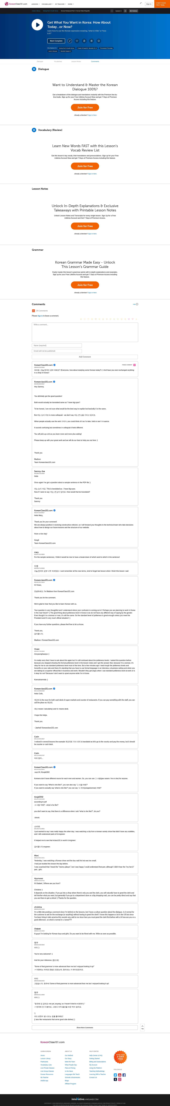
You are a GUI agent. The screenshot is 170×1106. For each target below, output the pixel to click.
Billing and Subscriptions (97, 1058)
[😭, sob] (114, 311)
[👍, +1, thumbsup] (136, 311)
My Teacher (59, 4)
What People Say (71, 1061)
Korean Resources (47, 1071)
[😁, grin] (88, 311)
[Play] (34, 130)
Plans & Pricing (70, 1065)
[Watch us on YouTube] (119, 1071)
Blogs (67, 1077)
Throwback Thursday (106, 48)
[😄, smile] (81, 311)
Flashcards (44, 1058)
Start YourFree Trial (162, 4)
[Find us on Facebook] (124, 1071)
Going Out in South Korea (50, 11)
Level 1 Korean (52, 51)
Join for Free (85, 107)
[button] (141, 4)
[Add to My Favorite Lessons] (77, 41)
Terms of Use (120, 1100)
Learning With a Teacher (97, 1071)
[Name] (57, 342)
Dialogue (40, 61)
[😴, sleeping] (121, 311)
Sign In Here (92, 115)
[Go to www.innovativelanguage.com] (85, 1095)
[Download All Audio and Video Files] (98, 41)
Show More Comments (43, 1024)
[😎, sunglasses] (96, 311)
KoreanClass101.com (98, 1100)
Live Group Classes (47, 1068)
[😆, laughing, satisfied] (103, 311)
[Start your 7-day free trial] (120, 1054)
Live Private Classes (47, 1065)
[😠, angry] (99, 311)
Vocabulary (47, 4)
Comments (95, 61)
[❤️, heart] (132, 311)
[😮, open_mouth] (125, 311)
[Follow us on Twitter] (115, 1071)
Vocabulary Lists (46, 1061)
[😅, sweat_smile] (107, 311)
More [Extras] (70, 4)
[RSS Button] (33, 310)
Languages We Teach (72, 1071)
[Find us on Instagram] (119, 1076)
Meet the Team (70, 1058)
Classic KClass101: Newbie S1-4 (87, 48)
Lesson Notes (76, 61)
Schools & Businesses (72, 1074)
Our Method (69, 1052)
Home (43, 1052)
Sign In (148, 4)
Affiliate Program (70, 1080)
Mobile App (44, 1077)
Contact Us (93, 1074)
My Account (93, 1061)
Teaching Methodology (97, 1068)
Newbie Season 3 (66, 51)
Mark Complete (56, 41)
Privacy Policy (110, 1100)
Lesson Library (36, 11)
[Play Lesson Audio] (37, 24)
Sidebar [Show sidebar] (134, 11)
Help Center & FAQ (95, 1052)
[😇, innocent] (118, 311)
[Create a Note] (84, 41)
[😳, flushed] (85, 311)
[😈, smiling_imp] (129, 311)
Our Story (68, 1055)
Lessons (34, 4)
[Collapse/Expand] (85, 304)
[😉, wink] (110, 311)
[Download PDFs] (91, 41)
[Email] (57, 348)
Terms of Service (107, 1102)
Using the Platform (95, 1065)
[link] (125, 10)
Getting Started (94, 1055)
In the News (69, 1068)
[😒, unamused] (92, 311)
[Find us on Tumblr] (115, 1076)
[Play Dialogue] (34, 69)
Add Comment (43, 354)
